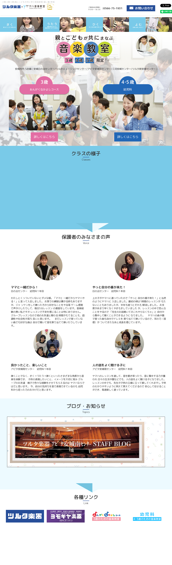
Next (167, 32)
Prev (4, 32)
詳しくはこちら (44, 137)
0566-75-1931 (112, 8)
